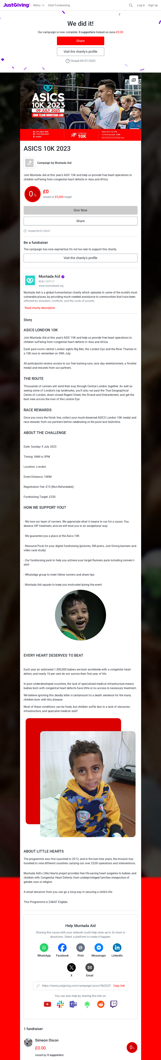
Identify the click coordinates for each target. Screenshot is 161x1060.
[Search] (131, 5)
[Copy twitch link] (113, 1005)
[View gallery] (133, 79)
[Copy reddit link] (100, 1005)
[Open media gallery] (80, 107)
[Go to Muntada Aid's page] (30, 280)
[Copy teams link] (73, 1005)
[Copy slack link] (60, 1005)
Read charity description (40, 308)
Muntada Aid (63, 163)
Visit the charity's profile (80, 51)
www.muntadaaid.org (51, 285)
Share (80, 41)
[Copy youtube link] (47, 1005)
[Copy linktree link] (87, 1005)
